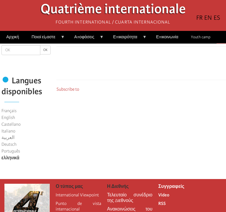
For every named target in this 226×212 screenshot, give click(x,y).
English (8, 117)
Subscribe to (67, 89)
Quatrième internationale (113, 10)
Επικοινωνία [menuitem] (167, 37)
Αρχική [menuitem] (12, 37)
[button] (158, 65)
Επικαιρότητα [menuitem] (127, 39)
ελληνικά (10, 157)
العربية (7, 137)
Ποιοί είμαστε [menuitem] (45, 39)
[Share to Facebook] (125, 65)
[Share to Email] (149, 65)
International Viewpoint (77, 195)
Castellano (11, 124)
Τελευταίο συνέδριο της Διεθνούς (129, 197)
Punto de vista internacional (78, 206)
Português (10, 151)
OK (45, 50)
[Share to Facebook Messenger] (141, 65)
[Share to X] (133, 65)
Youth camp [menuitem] (200, 37)
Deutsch (8, 144)
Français (8, 110)
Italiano (8, 131)
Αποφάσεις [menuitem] (86, 39)
